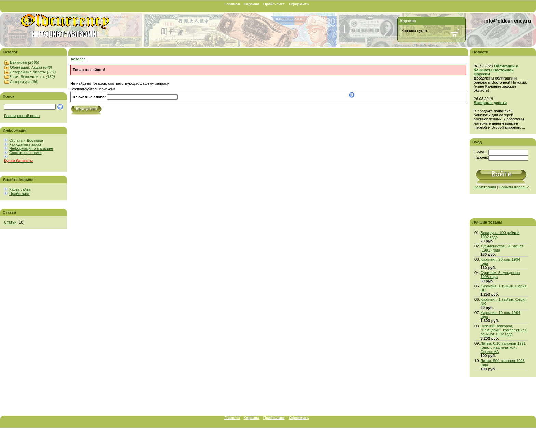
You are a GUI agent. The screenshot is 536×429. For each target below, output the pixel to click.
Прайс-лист (274, 4)
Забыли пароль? (514, 187)
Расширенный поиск (22, 116)
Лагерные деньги (490, 103)
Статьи (10, 222)
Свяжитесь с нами (25, 153)
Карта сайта (19, 189)
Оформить (299, 4)
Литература (24, 82)
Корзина (251, 4)
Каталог (78, 59)
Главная (232, 4)
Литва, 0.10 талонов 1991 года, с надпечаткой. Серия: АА (503, 347)
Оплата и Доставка (26, 140)
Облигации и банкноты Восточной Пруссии (496, 70)
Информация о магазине (31, 148)
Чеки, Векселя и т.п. (32, 77)
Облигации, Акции (31, 67)
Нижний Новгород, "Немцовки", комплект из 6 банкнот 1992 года (504, 330)
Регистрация (485, 187)
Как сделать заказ (25, 144)
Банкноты (24, 62)
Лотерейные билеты (33, 72)
